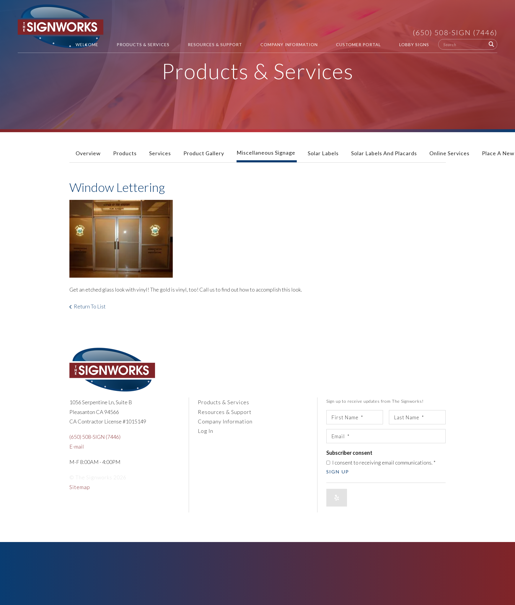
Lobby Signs (414, 44)
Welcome (87, 44)
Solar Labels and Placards (384, 153)
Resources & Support (215, 44)
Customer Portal (358, 44)
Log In (205, 431)
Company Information (289, 44)
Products (125, 153)
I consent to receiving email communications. (381, 462)
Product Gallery (203, 153)
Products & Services (143, 44)
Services (160, 153)
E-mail (76, 446)
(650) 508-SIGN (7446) (455, 32)
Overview (88, 153)
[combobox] (467, 44)
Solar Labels (323, 153)
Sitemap (79, 487)
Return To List (90, 306)
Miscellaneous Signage (266, 152)
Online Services (449, 153)
